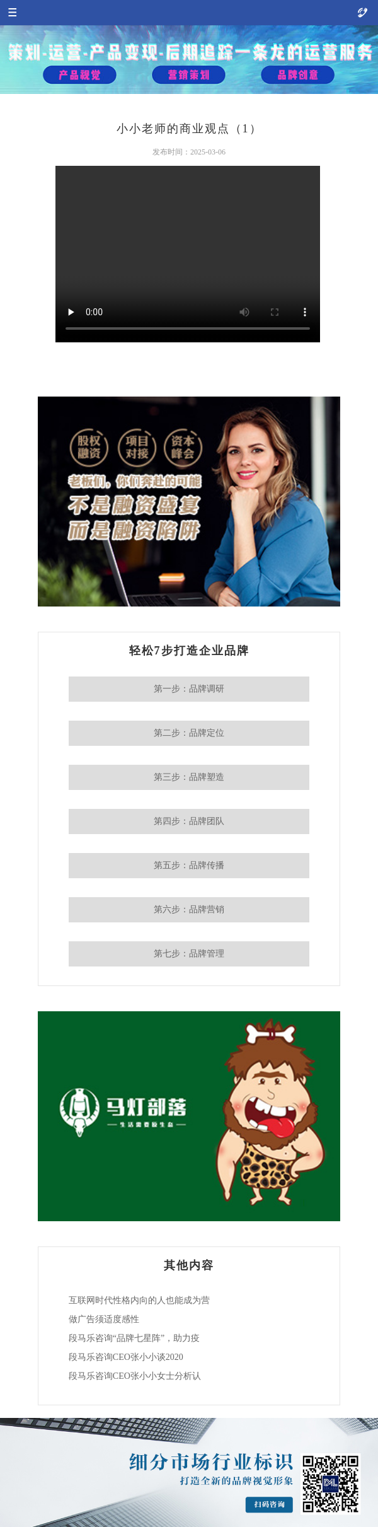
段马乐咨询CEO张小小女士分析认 (135, 1376)
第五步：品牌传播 (189, 865)
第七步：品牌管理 (189, 953)
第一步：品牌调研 (189, 689)
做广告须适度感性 (104, 1319)
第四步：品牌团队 (189, 821)
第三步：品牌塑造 (189, 777)
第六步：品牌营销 (189, 909)
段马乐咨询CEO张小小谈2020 (126, 1357)
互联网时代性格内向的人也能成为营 (139, 1300)
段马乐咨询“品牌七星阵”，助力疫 (134, 1338)
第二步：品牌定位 (189, 733)
